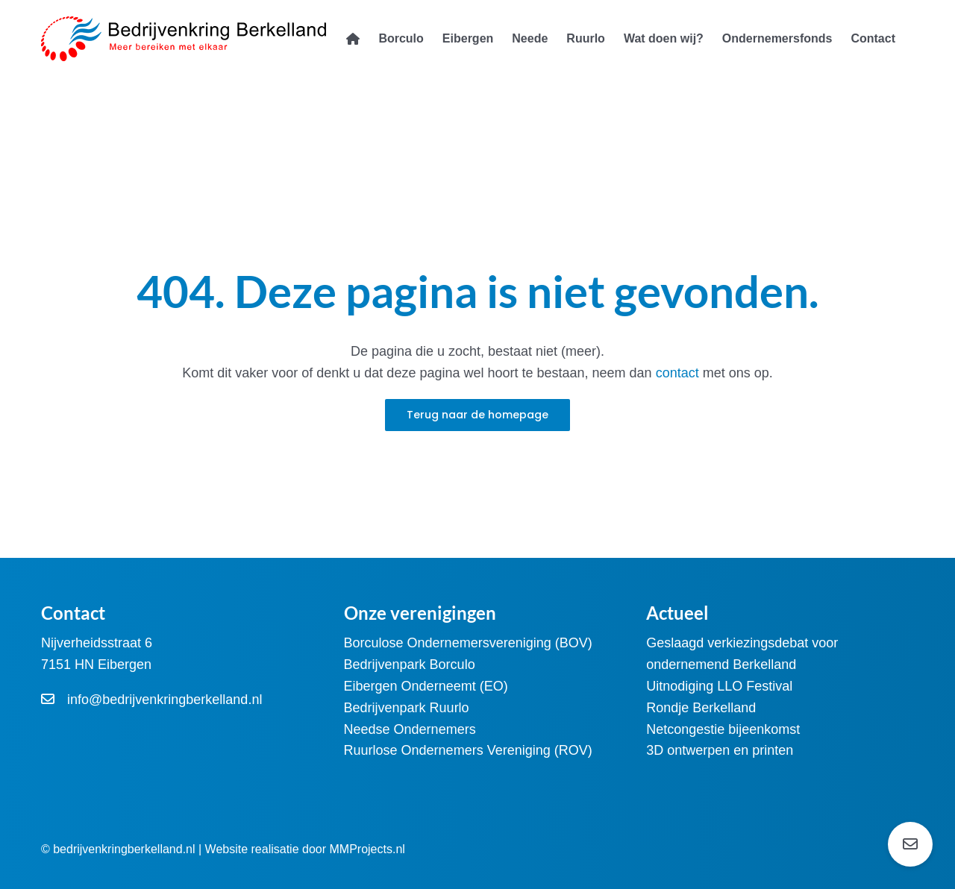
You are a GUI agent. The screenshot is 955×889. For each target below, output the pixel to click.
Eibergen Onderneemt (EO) (426, 686)
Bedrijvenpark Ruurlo (406, 707)
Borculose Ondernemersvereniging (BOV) (468, 642)
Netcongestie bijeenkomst (723, 729)
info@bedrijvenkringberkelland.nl (164, 699)
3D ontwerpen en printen (719, 750)
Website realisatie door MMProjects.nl (305, 849)
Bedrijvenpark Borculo (409, 664)
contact (679, 372)
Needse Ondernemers (410, 729)
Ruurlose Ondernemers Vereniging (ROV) (468, 750)
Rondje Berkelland (701, 707)
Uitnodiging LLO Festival (719, 686)
